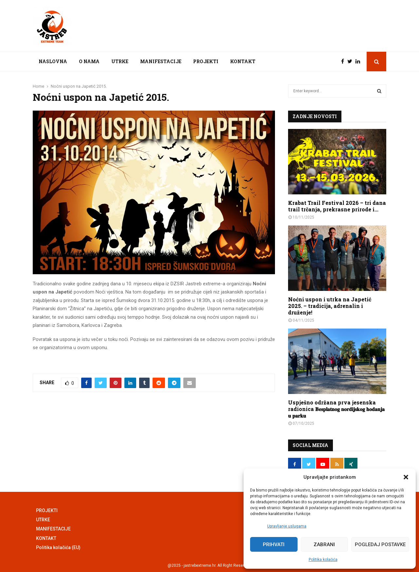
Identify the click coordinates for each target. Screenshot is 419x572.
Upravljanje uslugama (286, 526)
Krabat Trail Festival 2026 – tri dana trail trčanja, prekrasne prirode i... (337, 206)
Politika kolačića (323, 559)
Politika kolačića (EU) (58, 547)
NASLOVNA (53, 61)
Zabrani (324, 544)
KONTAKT (242, 61)
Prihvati (273, 544)
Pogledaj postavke (380, 544)
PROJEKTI (205, 61)
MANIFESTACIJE (160, 61)
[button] (406, 477)
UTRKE (119, 61)
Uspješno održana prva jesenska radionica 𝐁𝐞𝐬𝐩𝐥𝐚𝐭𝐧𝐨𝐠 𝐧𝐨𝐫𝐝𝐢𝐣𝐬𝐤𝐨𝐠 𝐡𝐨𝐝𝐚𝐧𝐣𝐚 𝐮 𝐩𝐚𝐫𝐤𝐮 (336, 409)
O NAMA (89, 61)
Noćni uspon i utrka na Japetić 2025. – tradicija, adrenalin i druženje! (329, 306)
